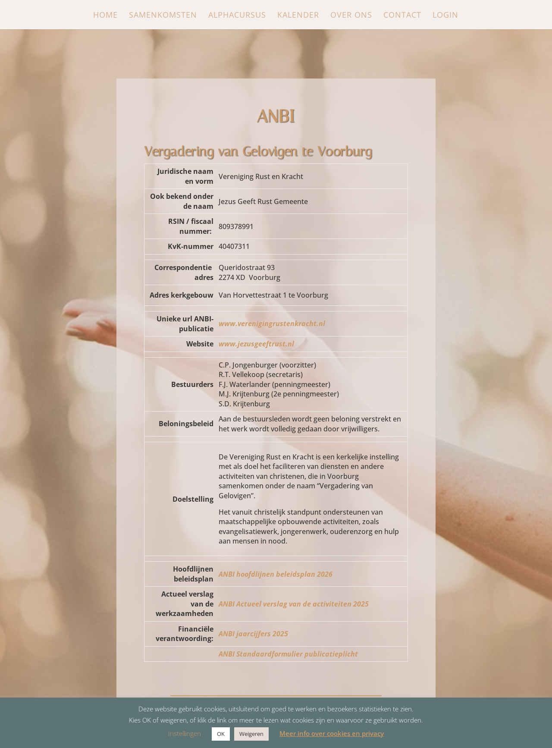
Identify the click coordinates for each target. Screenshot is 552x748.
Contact (402, 16)
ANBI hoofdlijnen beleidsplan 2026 (275, 574)
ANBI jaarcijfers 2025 (253, 633)
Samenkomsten (163, 16)
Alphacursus (237, 16)
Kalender (298, 16)
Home (105, 16)
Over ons (351, 16)
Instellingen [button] (184, 733)
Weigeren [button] (251, 734)
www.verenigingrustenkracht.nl (272, 323)
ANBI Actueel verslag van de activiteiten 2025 (294, 604)
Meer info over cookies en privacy (331, 733)
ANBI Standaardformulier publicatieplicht (288, 654)
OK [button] (221, 734)
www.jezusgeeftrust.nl (256, 344)
